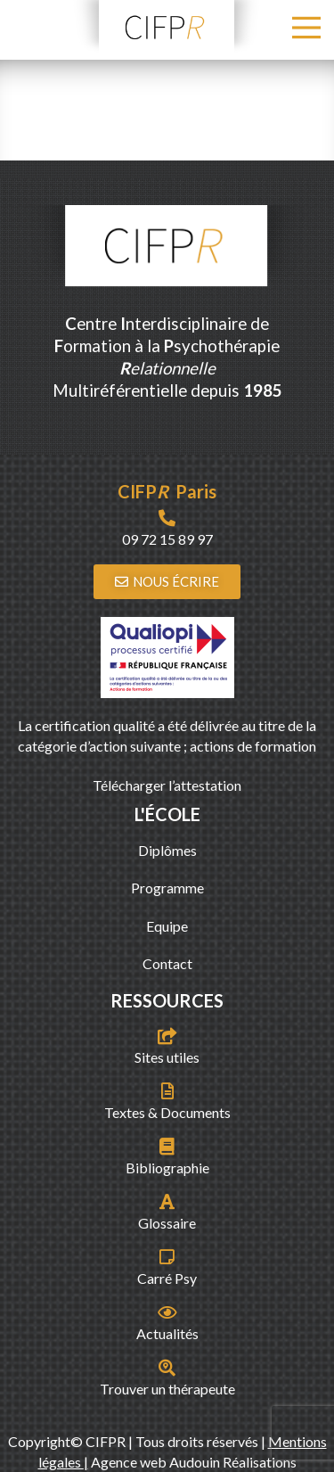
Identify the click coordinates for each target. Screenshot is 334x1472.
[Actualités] (167, 1311)
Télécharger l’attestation (167, 785)
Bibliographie (167, 1167)
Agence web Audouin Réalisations (194, 1461)
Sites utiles (167, 1056)
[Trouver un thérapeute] (167, 1367)
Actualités (167, 1333)
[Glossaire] (167, 1201)
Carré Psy (167, 1278)
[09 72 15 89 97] (167, 517)
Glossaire (167, 1222)
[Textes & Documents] (167, 1090)
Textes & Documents (167, 1112)
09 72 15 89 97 (167, 538)
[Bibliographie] (167, 1146)
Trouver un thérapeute (167, 1388)
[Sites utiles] (167, 1035)
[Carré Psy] (167, 1256)
